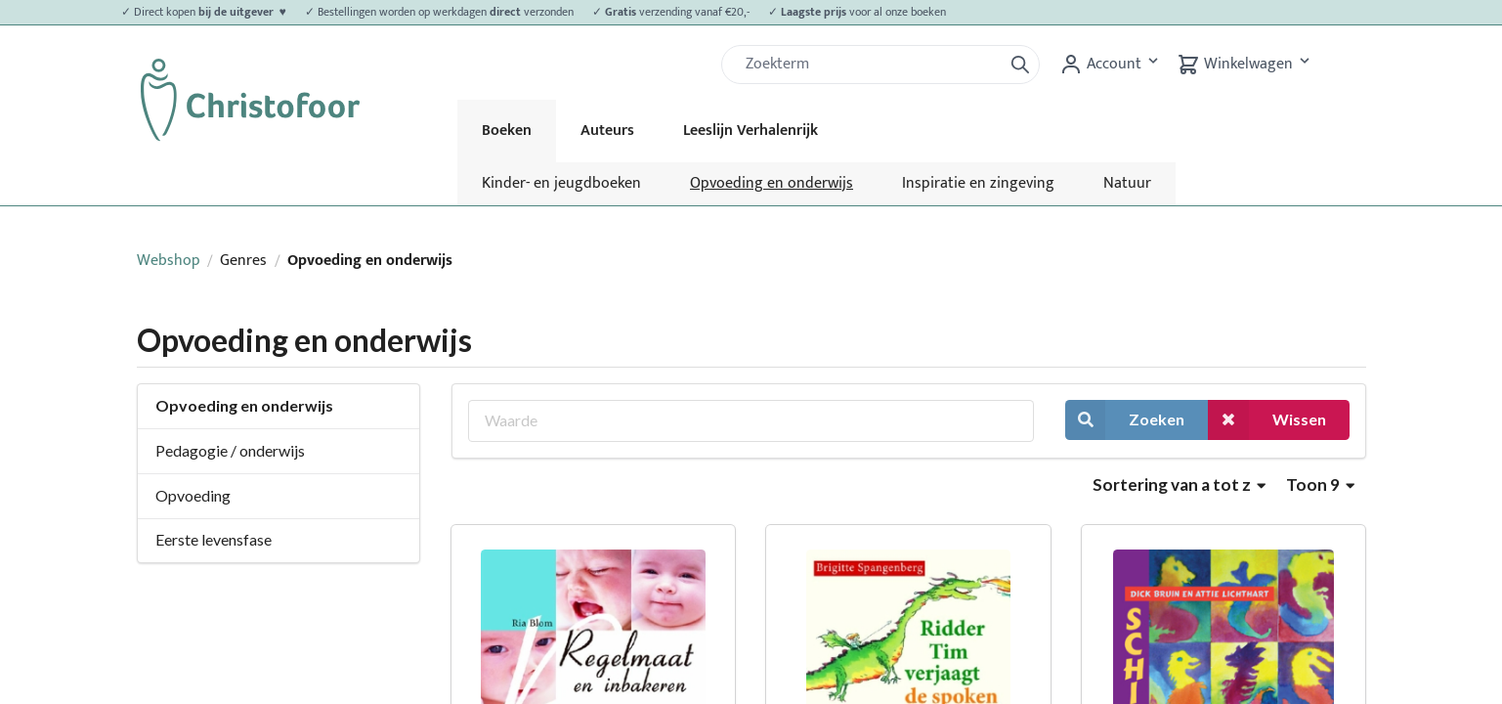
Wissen (1266, 420)
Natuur (1127, 183)
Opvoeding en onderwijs (771, 183)
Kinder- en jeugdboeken (561, 183)
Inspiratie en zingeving (978, 183)
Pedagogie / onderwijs (230, 450)
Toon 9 (1320, 484)
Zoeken (1124, 420)
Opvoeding (193, 495)
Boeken (507, 130)
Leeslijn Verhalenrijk (750, 130)
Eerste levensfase (213, 539)
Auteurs (607, 130)
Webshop (168, 260)
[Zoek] (870, 64)
